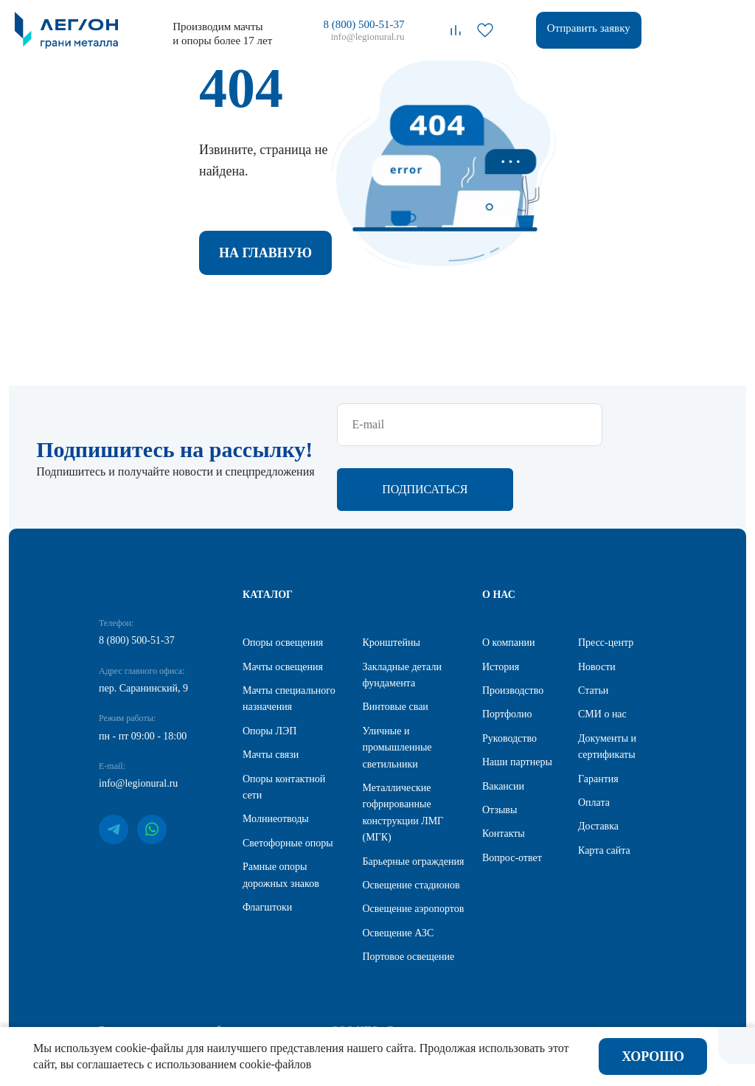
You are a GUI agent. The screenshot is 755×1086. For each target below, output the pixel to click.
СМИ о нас (602, 718)
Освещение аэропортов (414, 912)
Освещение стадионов (411, 888)
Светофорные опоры (288, 846)
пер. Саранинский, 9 (143, 691)
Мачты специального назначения (289, 702)
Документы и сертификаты (607, 750)
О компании (508, 646)
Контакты (503, 837)
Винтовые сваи (395, 711)
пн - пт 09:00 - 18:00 (143, 739)
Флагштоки (267, 910)
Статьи (593, 694)
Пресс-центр (605, 646)
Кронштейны (391, 646)
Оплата (594, 806)
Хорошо (653, 1056)
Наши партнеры (517, 765)
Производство (512, 694)
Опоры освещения (283, 646)
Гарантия (598, 782)
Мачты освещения (283, 670)
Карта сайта (604, 854)
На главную (265, 255)
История (500, 670)
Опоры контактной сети (284, 790)
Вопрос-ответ (512, 861)
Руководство (509, 742)
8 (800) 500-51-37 (363, 24)
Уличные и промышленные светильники (397, 751)
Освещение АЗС (398, 936)
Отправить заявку (588, 28)
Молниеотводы (276, 823)
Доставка (598, 830)
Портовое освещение (409, 960)
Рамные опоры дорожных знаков (281, 878)
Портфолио (507, 718)
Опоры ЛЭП (269, 734)
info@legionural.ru (368, 36)
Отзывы (499, 813)
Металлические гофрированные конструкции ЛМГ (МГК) (403, 816)
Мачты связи (271, 758)
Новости (597, 670)
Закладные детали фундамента (402, 678)
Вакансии (503, 790)
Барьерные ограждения (414, 865)
